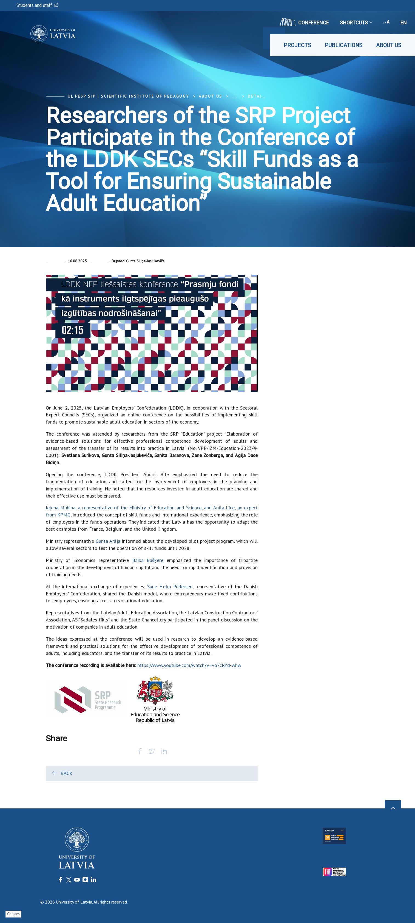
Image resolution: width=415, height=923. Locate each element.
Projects (297, 45)
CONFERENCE (304, 22)
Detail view (262, 96)
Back (61, 773)
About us (388, 45)
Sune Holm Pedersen (169, 586)
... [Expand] (235, 96)
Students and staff (37, 5)
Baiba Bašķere (148, 560)
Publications (343, 45)
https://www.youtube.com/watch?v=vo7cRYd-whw (189, 665)
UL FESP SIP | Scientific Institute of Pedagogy (128, 96)
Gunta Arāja (108, 541)
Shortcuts (356, 22)
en (403, 22)
